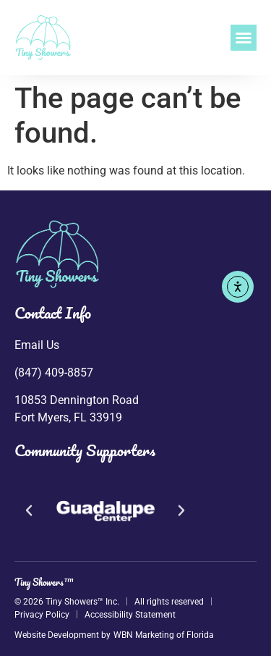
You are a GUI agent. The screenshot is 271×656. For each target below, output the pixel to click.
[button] (244, 38)
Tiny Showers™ (44, 581)
